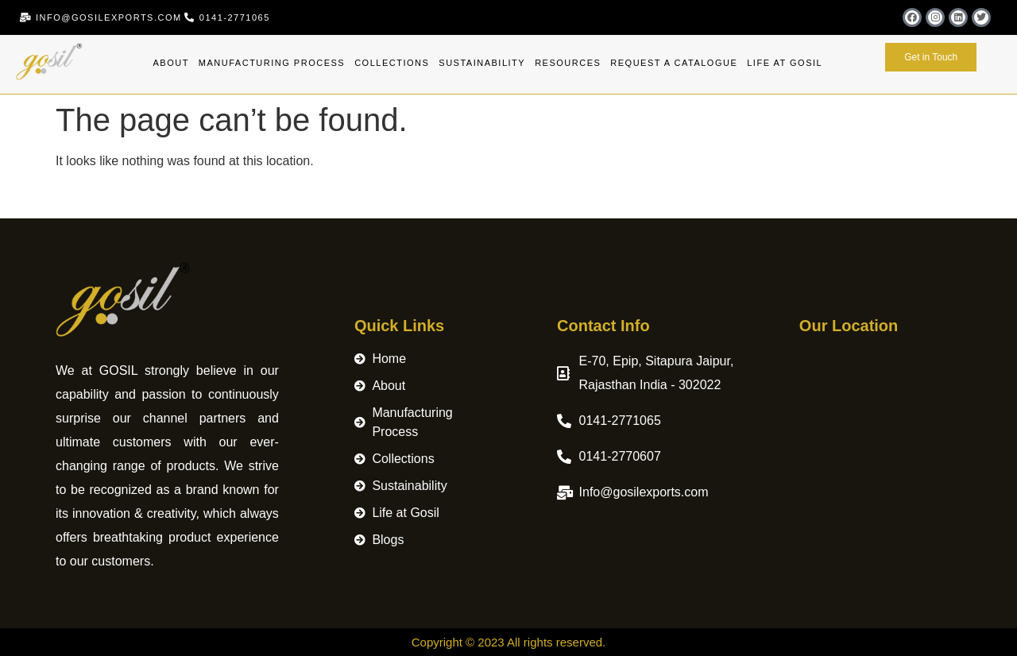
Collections (391, 63)
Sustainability (482, 63)
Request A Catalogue (673, 63)
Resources (568, 63)
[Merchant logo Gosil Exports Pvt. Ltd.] (880, 440)
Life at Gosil (784, 63)
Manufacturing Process (272, 63)
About (170, 63)
